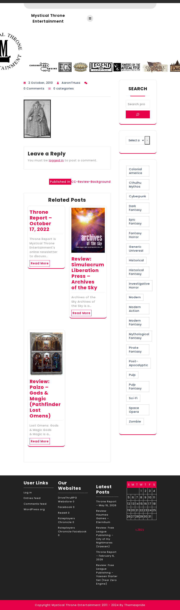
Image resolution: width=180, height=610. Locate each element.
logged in (56, 160)
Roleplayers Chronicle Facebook (72, 529)
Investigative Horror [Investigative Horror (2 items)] (139, 285)
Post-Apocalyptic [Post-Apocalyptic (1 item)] (138, 363)
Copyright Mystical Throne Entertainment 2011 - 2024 (77, 605)
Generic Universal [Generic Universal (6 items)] (136, 249)
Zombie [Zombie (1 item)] (135, 421)
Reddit (62, 513)
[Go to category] (147, 140)
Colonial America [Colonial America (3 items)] (135, 171)
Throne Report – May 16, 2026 (106, 503)
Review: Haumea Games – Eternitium (103, 516)
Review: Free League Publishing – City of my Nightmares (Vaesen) (105, 537)
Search (137, 89)
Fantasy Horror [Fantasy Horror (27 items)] (135, 235)
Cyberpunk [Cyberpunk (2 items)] (137, 196)
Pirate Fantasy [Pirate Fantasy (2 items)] (135, 349)
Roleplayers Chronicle (66, 520)
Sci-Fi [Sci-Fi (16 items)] (133, 398)
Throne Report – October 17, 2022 (41, 221)
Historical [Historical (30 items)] (136, 260)
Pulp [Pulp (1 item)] (132, 375)
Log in (28, 492)
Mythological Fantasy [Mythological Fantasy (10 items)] (139, 336)
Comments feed (35, 504)
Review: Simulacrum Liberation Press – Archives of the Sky (87, 273)
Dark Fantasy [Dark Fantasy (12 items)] (135, 208)
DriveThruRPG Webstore (67, 499)
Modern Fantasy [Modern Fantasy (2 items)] (135, 322)
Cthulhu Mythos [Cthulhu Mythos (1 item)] (135, 184)
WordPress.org (34, 509)
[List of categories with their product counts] (135, 140)
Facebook (65, 507)
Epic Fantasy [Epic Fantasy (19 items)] (135, 221)
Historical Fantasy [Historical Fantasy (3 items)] (136, 272)
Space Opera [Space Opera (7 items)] (134, 410)
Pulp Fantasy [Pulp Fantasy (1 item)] (135, 386)
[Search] (138, 114)
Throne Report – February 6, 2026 (106, 555)
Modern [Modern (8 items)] (135, 297)
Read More (40, 263)
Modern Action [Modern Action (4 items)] (135, 309)
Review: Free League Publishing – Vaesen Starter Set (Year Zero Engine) (107, 574)
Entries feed (32, 498)
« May (139, 529)
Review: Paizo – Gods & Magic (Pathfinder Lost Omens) (45, 398)
